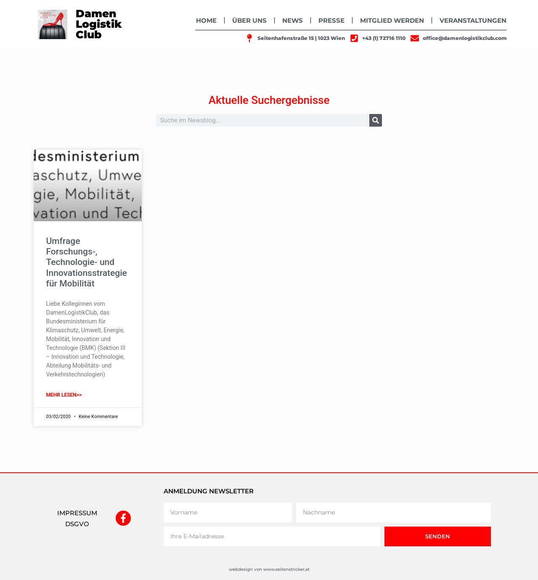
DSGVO (77, 524)
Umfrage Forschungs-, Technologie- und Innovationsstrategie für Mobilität (86, 262)
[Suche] (375, 120)
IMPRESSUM (77, 513)
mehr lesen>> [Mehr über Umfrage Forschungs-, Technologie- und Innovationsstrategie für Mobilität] (64, 395)
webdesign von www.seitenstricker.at (269, 569)
